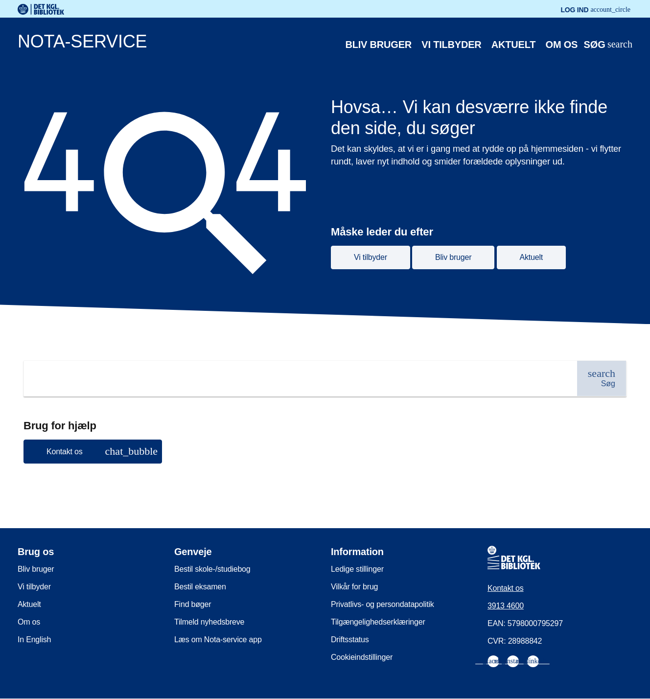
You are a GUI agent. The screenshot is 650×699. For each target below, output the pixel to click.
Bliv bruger (379, 44)
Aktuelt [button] (531, 257)
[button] (92, 452)
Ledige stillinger (357, 569)
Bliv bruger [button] (453, 257)
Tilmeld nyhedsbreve (209, 622)
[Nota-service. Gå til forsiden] (300, 43)
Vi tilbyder (451, 44)
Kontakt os (506, 588)
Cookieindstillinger (362, 657)
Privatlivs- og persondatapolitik (382, 604)
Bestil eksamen (200, 586)
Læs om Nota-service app (218, 639)
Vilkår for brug (354, 586)
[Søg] (601, 378)
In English (34, 639)
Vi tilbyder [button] (370, 257)
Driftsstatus (350, 639)
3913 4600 (506, 606)
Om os (562, 44)
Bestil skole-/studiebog (212, 569)
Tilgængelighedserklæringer (378, 622)
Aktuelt (513, 44)
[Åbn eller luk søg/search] (607, 44)
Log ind (595, 10)
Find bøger (192, 604)
